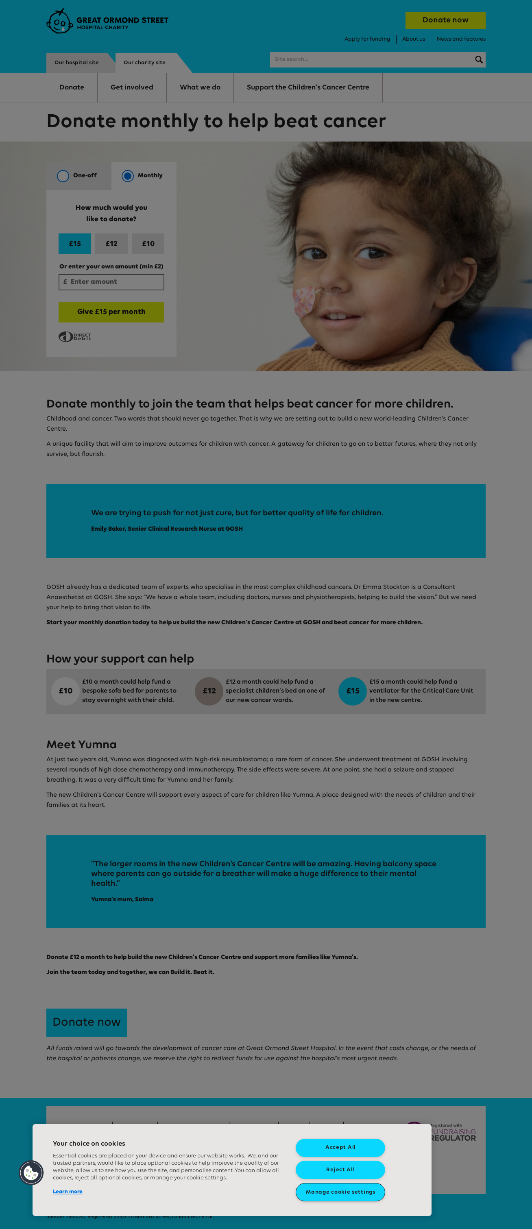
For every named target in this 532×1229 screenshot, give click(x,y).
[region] (232, 1170)
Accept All (340, 1147)
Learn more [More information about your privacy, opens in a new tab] (68, 1192)
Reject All (340, 1170)
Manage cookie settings (340, 1192)
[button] (31, 1173)
